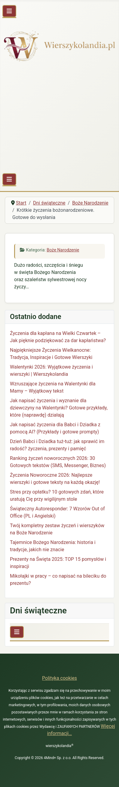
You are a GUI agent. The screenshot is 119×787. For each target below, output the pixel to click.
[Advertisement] (59, 118)
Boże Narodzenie (63, 250)
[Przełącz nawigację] (9, 11)
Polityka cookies (59, 678)
